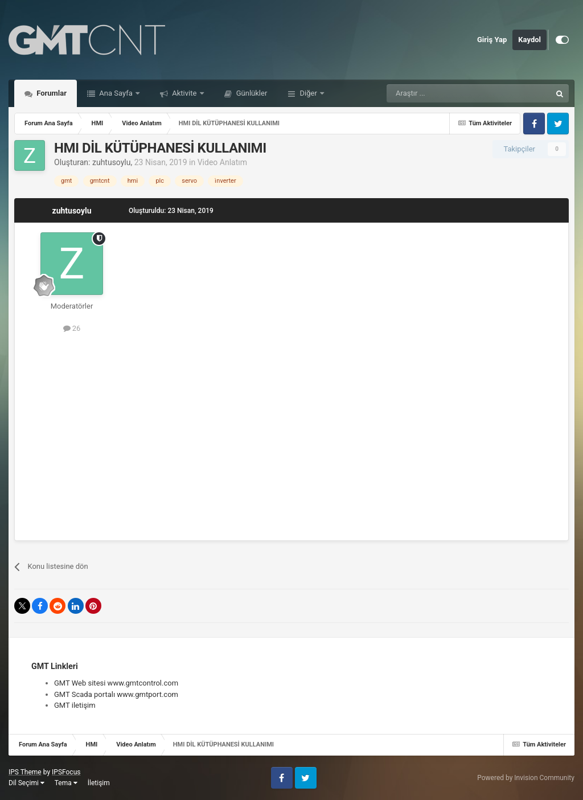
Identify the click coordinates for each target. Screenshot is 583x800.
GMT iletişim (75, 705)
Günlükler (251, 93)
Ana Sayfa (115, 93)
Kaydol (529, 39)
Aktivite (184, 93)
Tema (66, 783)
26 (72, 328)
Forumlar (51, 93)
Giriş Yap (492, 39)
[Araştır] (442, 93)
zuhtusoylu (111, 162)
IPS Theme (25, 772)
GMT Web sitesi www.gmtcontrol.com (116, 683)
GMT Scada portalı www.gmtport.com (116, 694)
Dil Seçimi (26, 783)
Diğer (308, 93)
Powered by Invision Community (525, 778)
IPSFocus (66, 772)
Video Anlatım (222, 162)
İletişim (99, 783)
